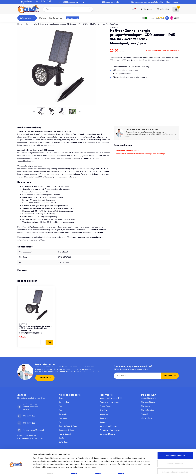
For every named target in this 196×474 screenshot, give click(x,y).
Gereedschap (64, 402)
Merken (42, 18)
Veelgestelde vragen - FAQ (111, 398)
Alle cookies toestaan (175, 449)
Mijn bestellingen (148, 402)
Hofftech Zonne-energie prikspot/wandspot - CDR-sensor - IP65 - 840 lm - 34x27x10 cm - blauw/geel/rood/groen (76, 24)
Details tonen (135, 469)
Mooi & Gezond (65, 434)
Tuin (27, 24)
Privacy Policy (105, 406)
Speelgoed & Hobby (67, 430)
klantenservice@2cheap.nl (137, 134)
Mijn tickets (145, 406)
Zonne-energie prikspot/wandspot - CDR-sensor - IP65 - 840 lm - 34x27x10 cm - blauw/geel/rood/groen (36, 329)
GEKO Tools (63, 442)
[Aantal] (43, 342)
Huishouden (63, 418)
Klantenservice (172, 2)
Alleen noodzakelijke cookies (175, 466)
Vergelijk (144, 414)
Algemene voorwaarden (109, 402)
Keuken (62, 398)
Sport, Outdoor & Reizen (68, 426)
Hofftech (114, 27)
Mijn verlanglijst (147, 410)
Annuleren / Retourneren (110, 430)
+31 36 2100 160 (157, 134)
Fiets (60, 410)
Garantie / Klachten (107, 434)
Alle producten (147, 418)
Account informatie (148, 398)
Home (19, 24)
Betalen (103, 422)
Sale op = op (72, 18)
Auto (61, 406)
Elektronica (63, 414)
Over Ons (104, 410)
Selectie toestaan (175, 458)
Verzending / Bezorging (109, 426)
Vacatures (104, 414)
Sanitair (62, 438)
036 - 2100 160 (29, 416)
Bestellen (104, 418)
